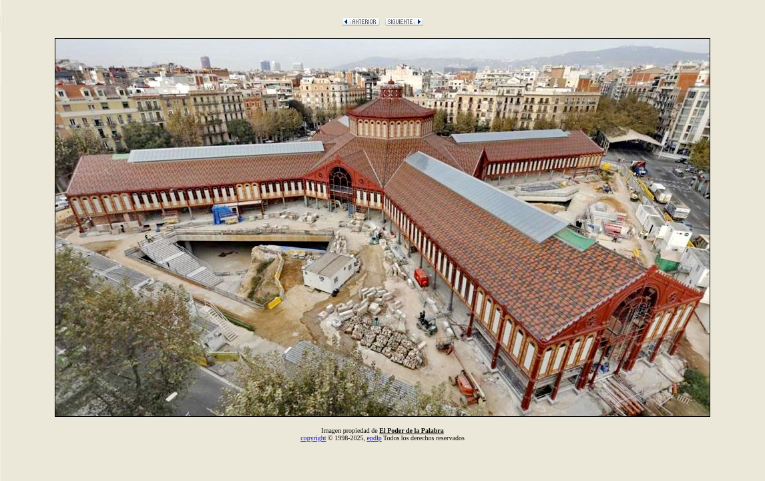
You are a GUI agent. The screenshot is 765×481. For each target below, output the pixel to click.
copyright (313, 438)
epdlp (373, 438)
